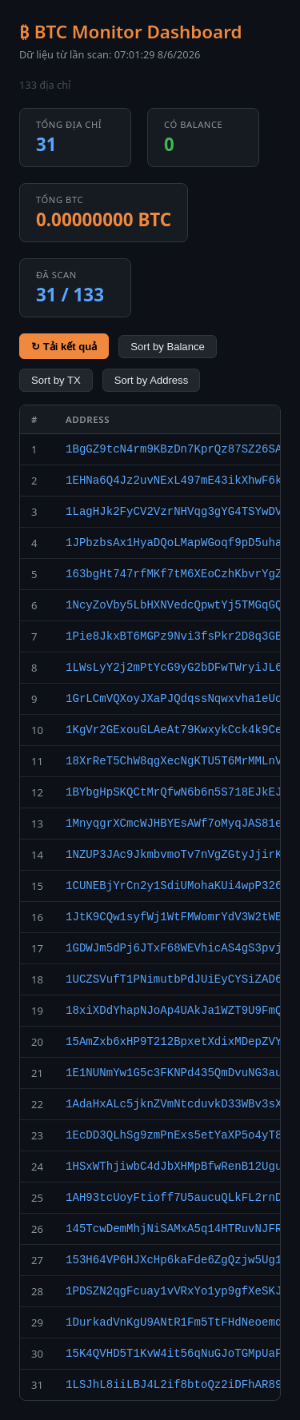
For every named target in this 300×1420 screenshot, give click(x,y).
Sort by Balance (167, 347)
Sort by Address (151, 380)
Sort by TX (56, 380)
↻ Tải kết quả (64, 347)
